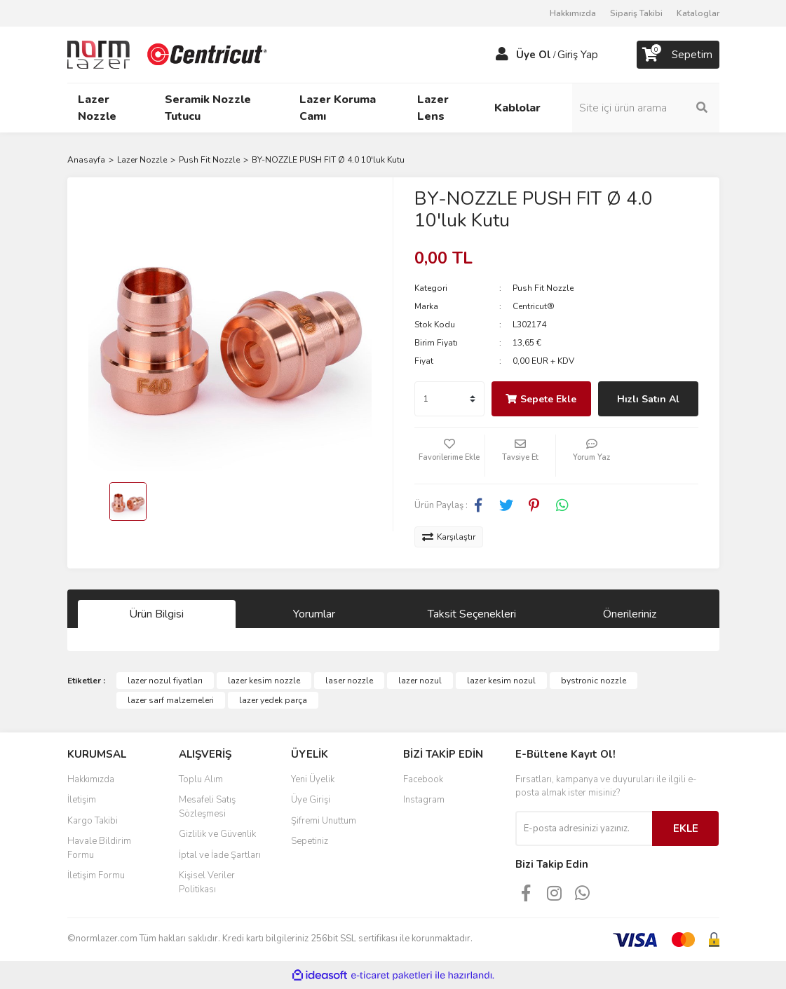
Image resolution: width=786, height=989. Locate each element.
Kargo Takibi (92, 820)
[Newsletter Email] (583, 828)
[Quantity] (449, 398)
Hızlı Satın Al (648, 399)
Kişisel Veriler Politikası (207, 882)
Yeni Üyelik (312, 779)
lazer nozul (420, 680)
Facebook (423, 779)
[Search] (645, 107)
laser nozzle (349, 680)
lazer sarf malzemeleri (171, 700)
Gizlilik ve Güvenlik (217, 834)
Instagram (424, 799)
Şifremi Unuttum (323, 820)
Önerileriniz (629, 614)
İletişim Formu (96, 875)
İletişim (81, 799)
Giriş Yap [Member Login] (577, 55)
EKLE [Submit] (685, 828)
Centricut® (534, 306)
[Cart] (678, 55)
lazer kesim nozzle (264, 680)
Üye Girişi (310, 799)
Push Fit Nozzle (543, 288)
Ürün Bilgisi (156, 614)
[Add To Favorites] (449, 456)
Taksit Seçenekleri (472, 614)
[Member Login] (502, 54)
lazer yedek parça (273, 700)
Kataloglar (698, 13)
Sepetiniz (309, 841)
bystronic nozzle (593, 680)
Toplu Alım (201, 779)
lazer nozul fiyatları (165, 680)
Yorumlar (314, 614)
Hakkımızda (573, 13)
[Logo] (169, 54)
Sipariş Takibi (636, 13)
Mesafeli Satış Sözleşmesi (207, 806)
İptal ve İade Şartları (220, 855)
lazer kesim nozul (501, 680)
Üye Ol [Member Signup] (533, 55)
